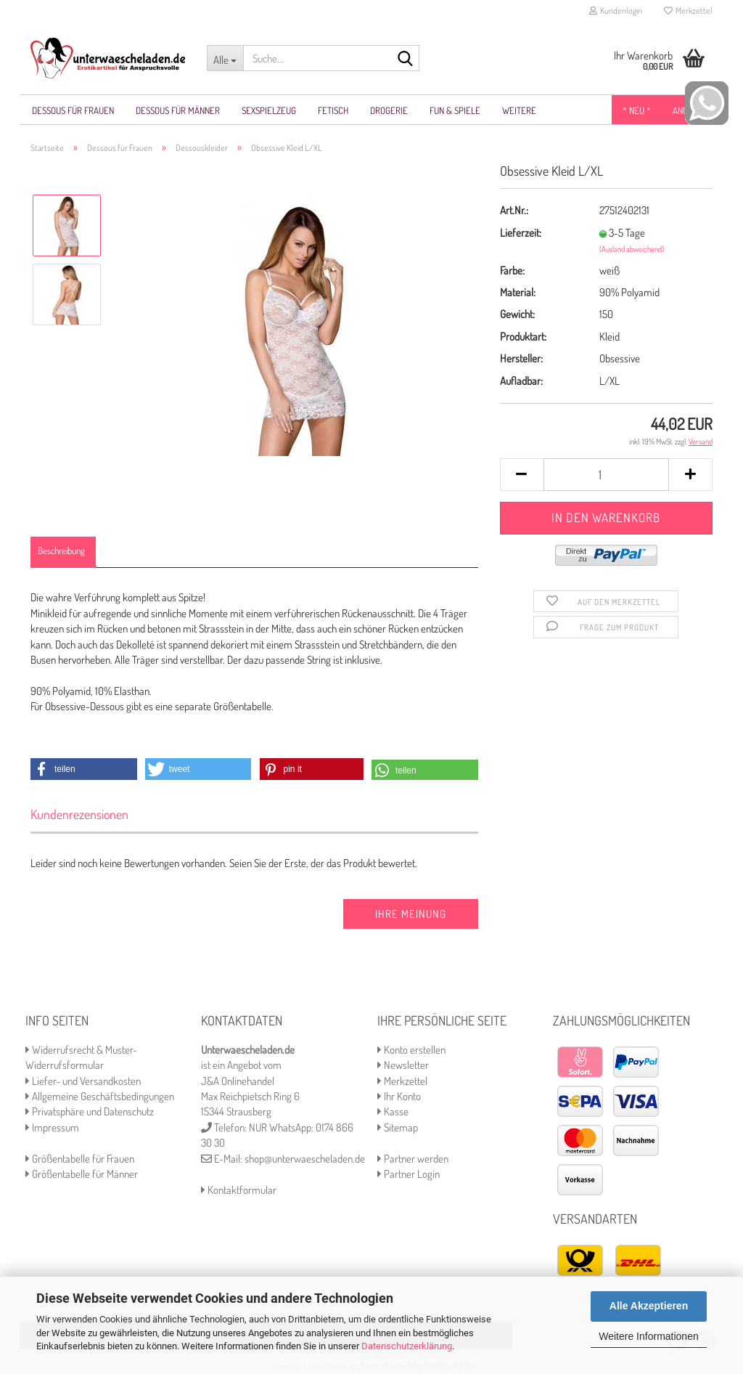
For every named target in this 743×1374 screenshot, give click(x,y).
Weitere (519, 110)
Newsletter (403, 1065)
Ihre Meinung (410, 914)
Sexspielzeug (269, 110)
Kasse (393, 1111)
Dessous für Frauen (73, 110)
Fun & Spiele (455, 110)
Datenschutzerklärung (406, 1346)
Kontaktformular (238, 1190)
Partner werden (412, 1159)
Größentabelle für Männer (81, 1174)
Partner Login (408, 1174)
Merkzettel (688, 10)
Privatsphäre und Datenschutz (89, 1111)
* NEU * (637, 110)
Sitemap (397, 1127)
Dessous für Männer (178, 110)
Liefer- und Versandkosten (83, 1081)
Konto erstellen (411, 1050)
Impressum (52, 1127)
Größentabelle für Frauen (79, 1159)
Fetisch (333, 110)
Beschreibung (61, 550)
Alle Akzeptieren (648, 1306)
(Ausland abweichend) (631, 249)
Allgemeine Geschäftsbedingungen (99, 1096)
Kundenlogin (615, 10)
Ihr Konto (399, 1096)
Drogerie (389, 110)
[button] (83, 769)
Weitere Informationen (648, 1336)
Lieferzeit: (520, 233)
